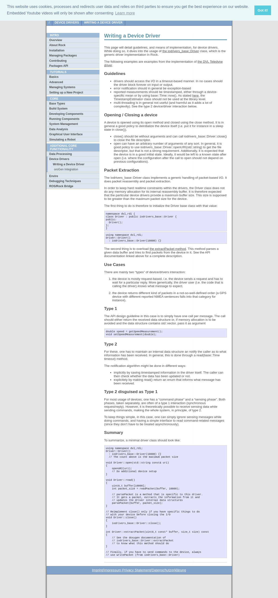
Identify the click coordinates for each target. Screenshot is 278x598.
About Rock (57, 45)
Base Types (57, 103)
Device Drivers (67, 22)
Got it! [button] (263, 10)
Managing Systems (62, 87)
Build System (58, 108)
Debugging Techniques (65, 181)
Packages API (58, 66)
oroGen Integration (66, 169)
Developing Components (66, 114)
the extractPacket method (167, 253)
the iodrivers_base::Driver (180, 51)
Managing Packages (63, 55)
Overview (55, 40)
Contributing (58, 60)
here (195, 95)
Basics (54, 77)
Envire (53, 176)
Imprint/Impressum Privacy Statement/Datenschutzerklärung (139, 594)
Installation (57, 50)
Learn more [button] (125, 13)
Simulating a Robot (62, 139)
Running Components (64, 119)
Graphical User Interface (66, 134)
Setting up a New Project (66, 92)
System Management (63, 124)
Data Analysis (58, 129)
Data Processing (60, 154)
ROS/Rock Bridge (61, 186)
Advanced (56, 82)
